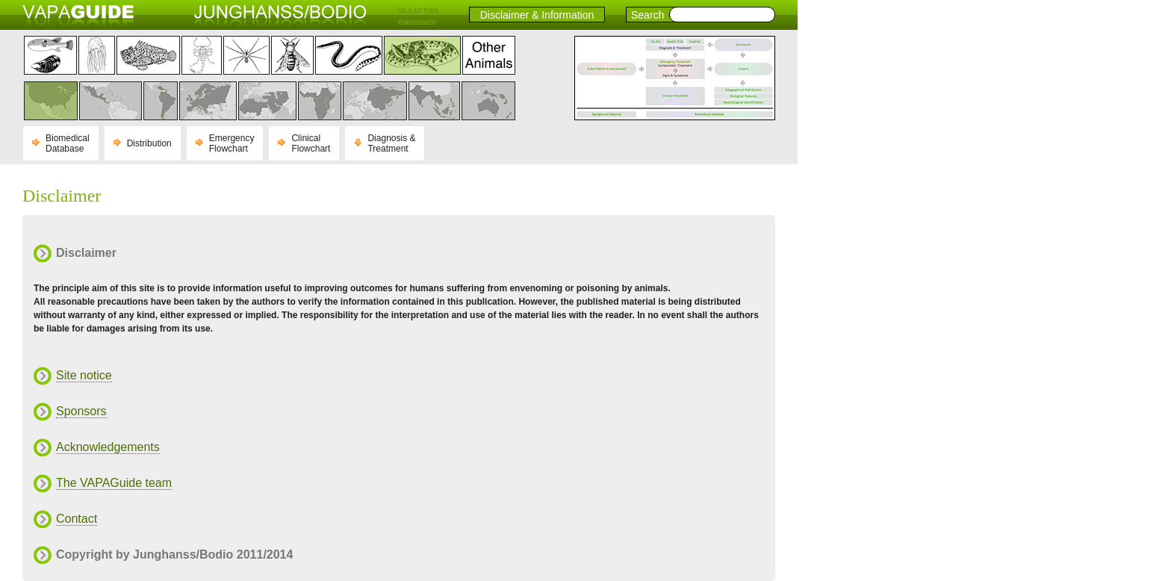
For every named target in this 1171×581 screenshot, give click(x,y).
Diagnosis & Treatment (391, 143)
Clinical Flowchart (310, 143)
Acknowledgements (108, 447)
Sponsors (81, 411)
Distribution (149, 143)
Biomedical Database (68, 143)
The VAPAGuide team (114, 482)
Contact (76, 518)
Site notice (84, 375)
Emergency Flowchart (232, 143)
